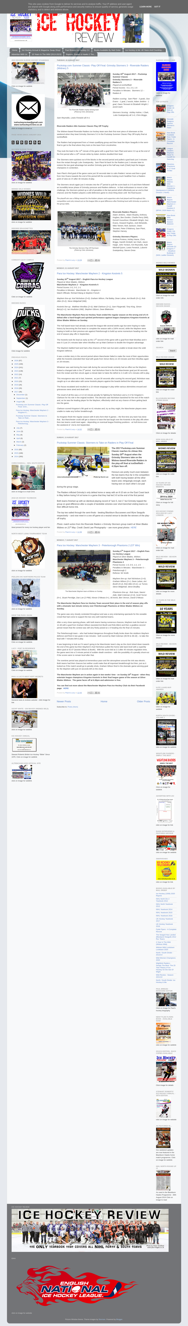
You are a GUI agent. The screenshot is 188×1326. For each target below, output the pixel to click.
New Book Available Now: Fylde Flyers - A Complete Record (171, 138)
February (20, 445)
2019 (16, 385)
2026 (16, 361)
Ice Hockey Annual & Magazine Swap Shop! (41, 50)
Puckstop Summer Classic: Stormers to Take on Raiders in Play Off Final (95, 442)
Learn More (145, 7)
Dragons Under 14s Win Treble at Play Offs (171, 232)
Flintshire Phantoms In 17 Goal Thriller (171, 167)
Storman (102, 1319)
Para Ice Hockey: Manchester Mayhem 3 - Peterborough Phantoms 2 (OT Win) (98, 545)
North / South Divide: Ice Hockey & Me (165, 981)
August (19, 402)
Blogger (119, 1319)
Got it (157, 7)
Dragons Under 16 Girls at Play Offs (170, 109)
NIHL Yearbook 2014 (164, 909)
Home (14, 50)
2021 (16, 378)
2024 (16, 367)
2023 (16, 371)
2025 (16, 364)
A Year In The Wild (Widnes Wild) (163, 943)
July (18, 428)
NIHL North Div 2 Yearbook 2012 (163, 900)
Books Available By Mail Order (107, 50)
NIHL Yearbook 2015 (164, 913)
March (19, 442)
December (20, 395)
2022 (16, 374)
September (21, 398)
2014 (16, 456)
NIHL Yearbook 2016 (164, 916)
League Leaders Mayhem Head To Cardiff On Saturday (171, 154)
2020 (16, 381)
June (18, 431)
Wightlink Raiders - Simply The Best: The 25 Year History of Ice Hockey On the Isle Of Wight (165, 967)
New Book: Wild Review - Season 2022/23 (171, 219)
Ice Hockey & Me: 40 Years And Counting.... (144, 50)
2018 (16, 388)
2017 (16, 392)
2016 (16, 450)
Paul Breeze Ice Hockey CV (77, 50)
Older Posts (143, 701)
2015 (16, 453)
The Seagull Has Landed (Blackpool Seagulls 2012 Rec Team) (166, 937)
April (18, 438)
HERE (133, 527)
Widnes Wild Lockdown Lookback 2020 (165, 948)
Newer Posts (64, 701)
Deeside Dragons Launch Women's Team (170, 123)
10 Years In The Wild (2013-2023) (46, 54)
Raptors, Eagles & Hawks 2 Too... (80, 54)
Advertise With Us (19, 54)
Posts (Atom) (73, 707)
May (18, 435)
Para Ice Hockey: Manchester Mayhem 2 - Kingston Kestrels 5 (89, 273)
